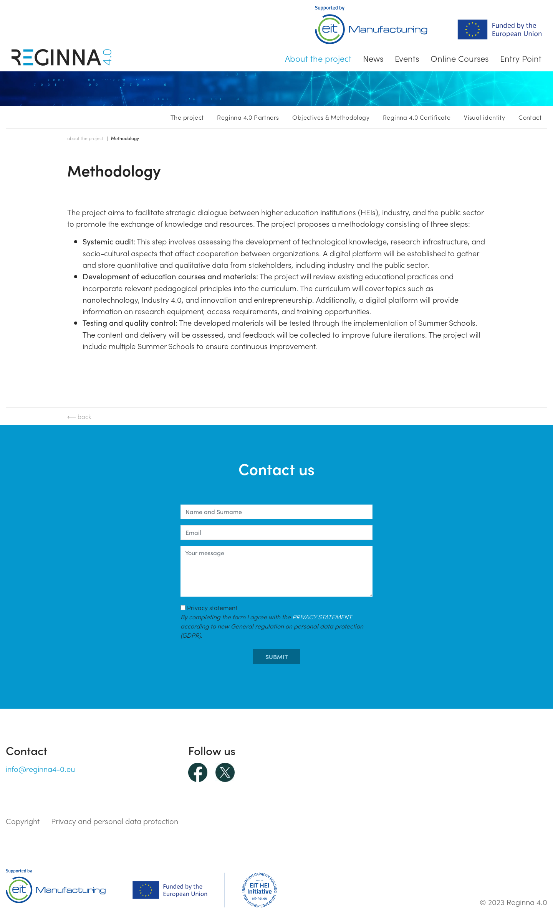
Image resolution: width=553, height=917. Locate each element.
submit (276, 656)
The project (187, 117)
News (373, 58)
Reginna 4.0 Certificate (416, 117)
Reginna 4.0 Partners (248, 117)
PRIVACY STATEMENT (321, 616)
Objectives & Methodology (330, 117)
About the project (85, 138)
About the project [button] (318, 58)
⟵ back (79, 416)
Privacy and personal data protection (114, 820)
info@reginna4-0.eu (40, 768)
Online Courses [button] (459, 58)
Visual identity (484, 117)
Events (407, 58)
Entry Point (520, 58)
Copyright (23, 820)
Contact (529, 117)
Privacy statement (271, 621)
